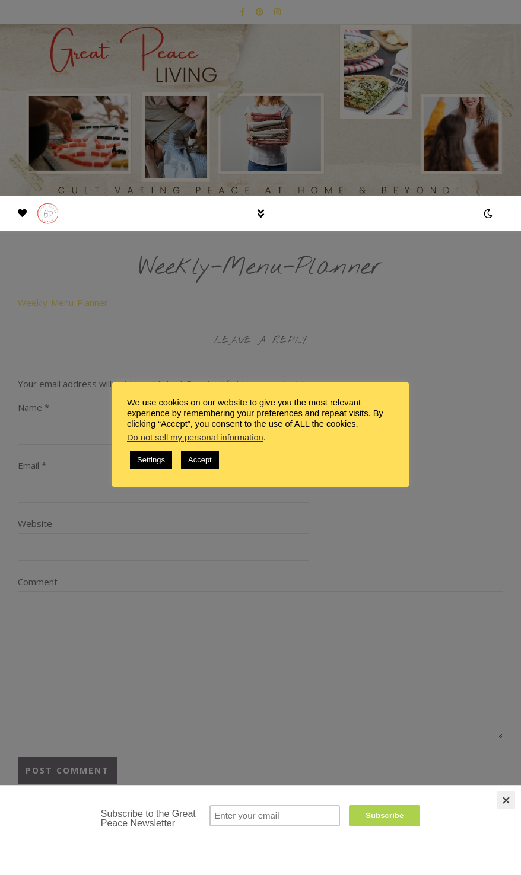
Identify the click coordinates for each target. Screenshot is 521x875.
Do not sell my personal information (195, 437)
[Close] (506, 800)
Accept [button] (200, 459)
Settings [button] (151, 459)
